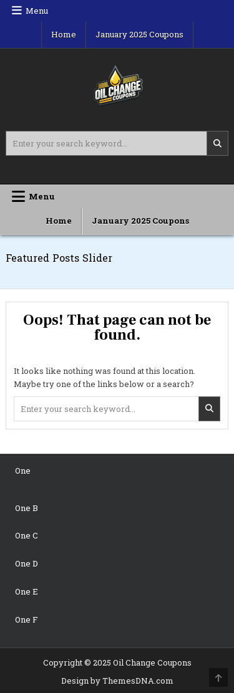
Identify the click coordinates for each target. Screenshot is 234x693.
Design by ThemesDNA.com (117, 680)
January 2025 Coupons (139, 34)
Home (63, 34)
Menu (37, 10)
